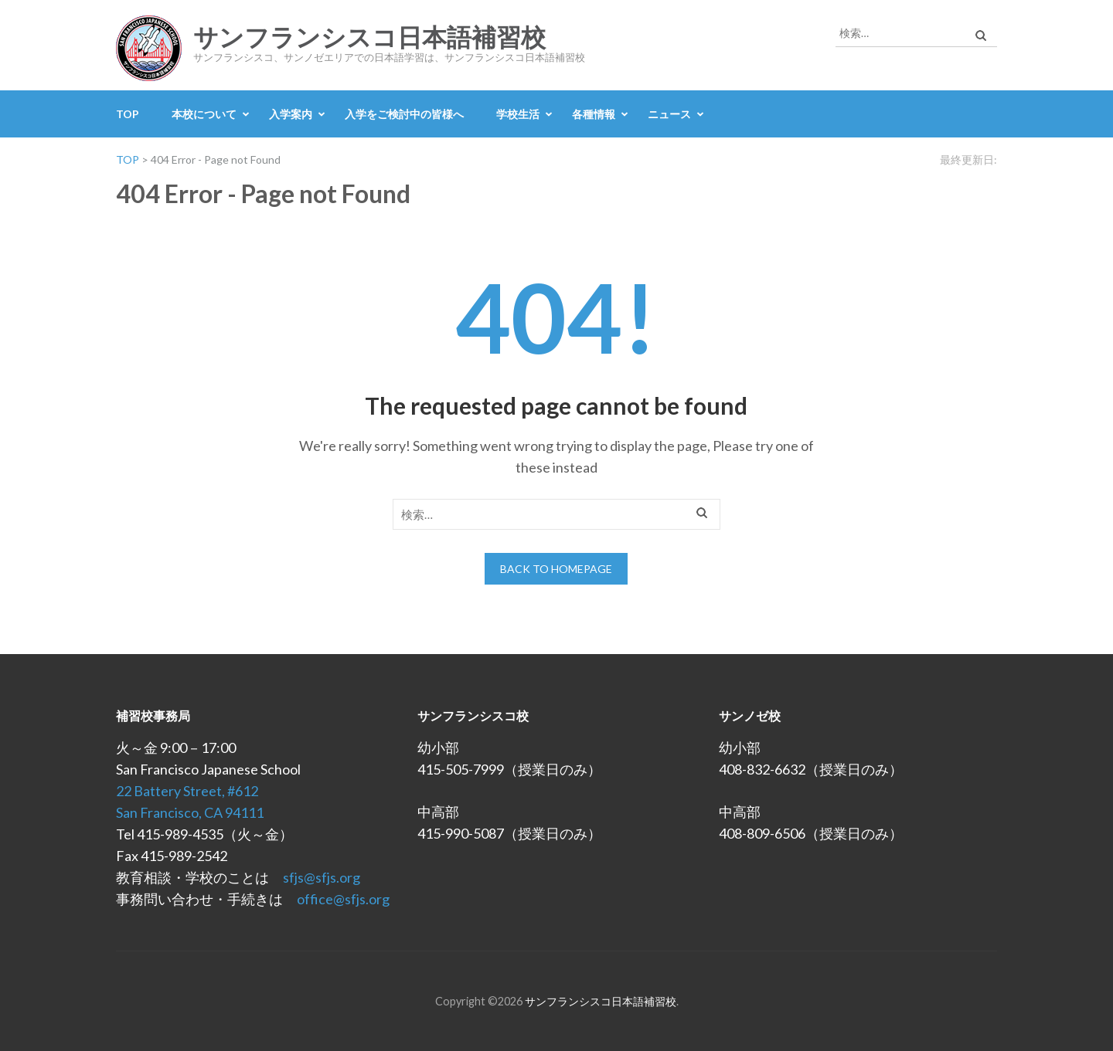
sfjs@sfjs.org (321, 877)
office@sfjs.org (343, 898)
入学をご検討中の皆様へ (404, 113)
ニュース (669, 113)
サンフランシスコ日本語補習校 (369, 38)
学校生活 (517, 113)
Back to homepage (556, 568)
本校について (204, 113)
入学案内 (290, 113)
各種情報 (593, 113)
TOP (127, 113)
